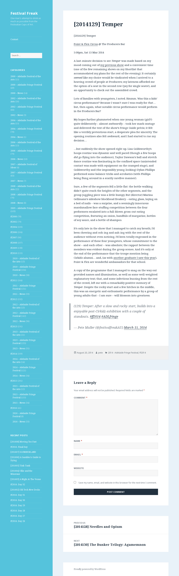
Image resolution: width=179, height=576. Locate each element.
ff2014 (13, 353)
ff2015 (13, 380)
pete (100, 352)
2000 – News (16, 93)
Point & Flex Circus (86, 44)
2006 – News (16, 159)
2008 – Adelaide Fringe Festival (26, 194)
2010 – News (19, 275)
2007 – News (16, 180)
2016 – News (19, 421)
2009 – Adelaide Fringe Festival (26, 208)
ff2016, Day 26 (17, 521)
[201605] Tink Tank (20, 465)
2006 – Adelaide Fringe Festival (26, 150)
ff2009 (13, 247)
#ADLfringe (109, 316)
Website (79, 468)
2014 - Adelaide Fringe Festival (123, 352)
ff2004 (13, 227)
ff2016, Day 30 (17, 500)
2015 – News (19, 402)
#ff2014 (95, 316)
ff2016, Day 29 (17, 505)
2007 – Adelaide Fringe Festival (26, 172)
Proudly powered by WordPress (90, 569)
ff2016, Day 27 (17, 515)
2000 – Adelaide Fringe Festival (26, 84)
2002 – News (16, 115)
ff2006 (13, 232)
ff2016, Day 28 (17, 510)
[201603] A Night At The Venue (25, 479)
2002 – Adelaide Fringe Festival (26, 106)
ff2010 (13, 253)
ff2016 (13, 408)
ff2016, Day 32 (17, 484)
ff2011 (13, 280)
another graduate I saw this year (134, 257)
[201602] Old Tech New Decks (25, 489)
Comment (81, 397)
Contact (14, 39)
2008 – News (16, 202)
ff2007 (13, 237)
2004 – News (16, 137)
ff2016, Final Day (19, 446)
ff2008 (13, 242)
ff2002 (13, 221)
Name (78, 441)
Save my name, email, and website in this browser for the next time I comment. (117, 482)
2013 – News (19, 348)
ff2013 (13, 326)
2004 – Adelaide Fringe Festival (26, 128)
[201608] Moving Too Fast (23, 441)
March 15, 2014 (135, 327)
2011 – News (19, 294)
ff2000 (13, 216)
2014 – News (19, 375)
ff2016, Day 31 (17, 494)
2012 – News (19, 321)
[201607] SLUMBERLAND (23, 452)
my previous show (112, 65)
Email (78, 454)
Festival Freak (24, 13)
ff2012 (13, 299)
